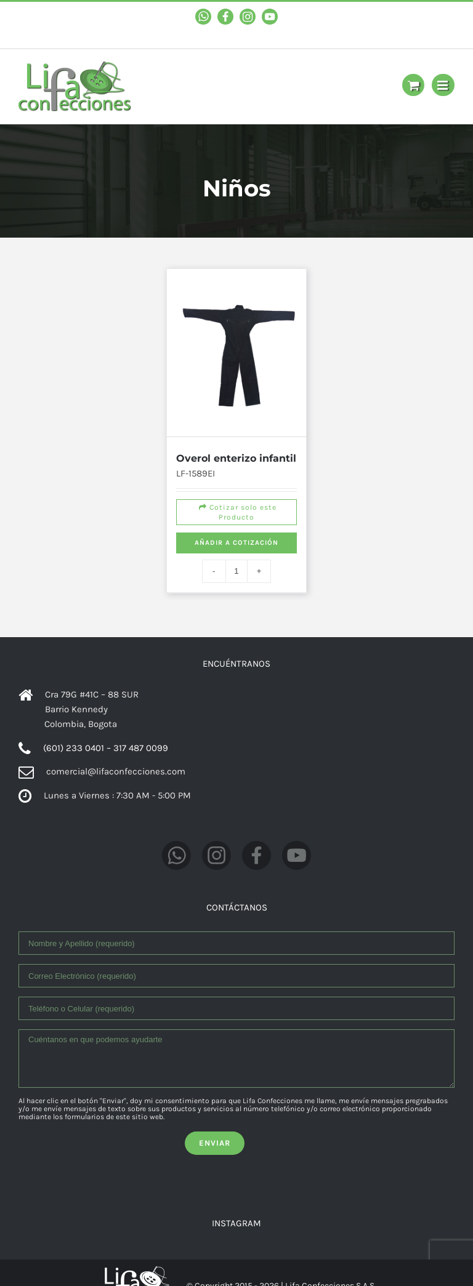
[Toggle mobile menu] (443, 85)
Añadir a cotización (236, 540)
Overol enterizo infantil (236, 454)
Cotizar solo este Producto (236, 509)
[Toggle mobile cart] (413, 85)
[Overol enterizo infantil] (237, 351)
